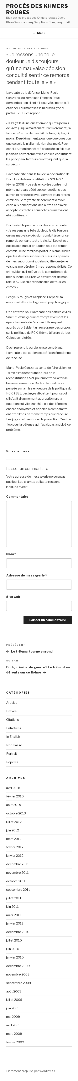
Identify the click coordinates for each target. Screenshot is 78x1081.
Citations (21, 451)
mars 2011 (13, 915)
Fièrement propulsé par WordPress (30, 1071)
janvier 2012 (15, 856)
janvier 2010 (15, 957)
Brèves (11, 711)
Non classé (14, 745)
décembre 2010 (17, 932)
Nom (11, 554)
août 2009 (13, 991)
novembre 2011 (17, 873)
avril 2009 (13, 1025)
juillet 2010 (14, 940)
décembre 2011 (17, 864)
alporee (40, 48)
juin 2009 (13, 1008)
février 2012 (15, 847)
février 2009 (15, 1042)
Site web (13, 597)
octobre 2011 (16, 881)
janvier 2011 (14, 923)
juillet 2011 (13, 898)
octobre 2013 (16, 813)
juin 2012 (12, 830)
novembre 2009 (18, 974)
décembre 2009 (18, 966)
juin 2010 (12, 949)
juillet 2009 (14, 1000)
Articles (11, 703)
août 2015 (13, 805)
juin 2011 (12, 907)
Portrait (11, 754)
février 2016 (15, 796)
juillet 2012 (14, 822)
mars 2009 (14, 1034)
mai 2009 (13, 1017)
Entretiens (13, 728)
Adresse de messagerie (26, 575)
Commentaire (17, 497)
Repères (12, 762)
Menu (39, 33)
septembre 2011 (18, 890)
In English (13, 737)
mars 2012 (13, 839)
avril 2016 (13, 788)
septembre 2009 (18, 983)
